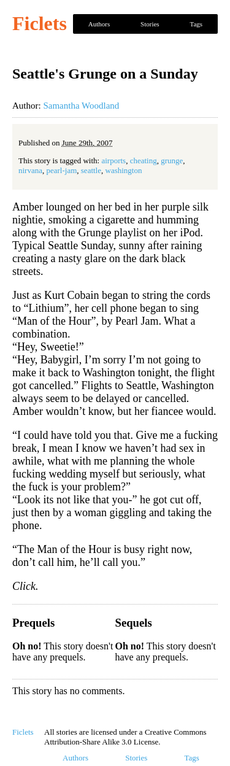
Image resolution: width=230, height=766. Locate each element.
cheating (143, 160)
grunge (172, 160)
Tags (196, 24)
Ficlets (39, 23)
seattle (91, 170)
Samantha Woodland (81, 105)
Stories (149, 24)
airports (113, 160)
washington (123, 170)
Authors (99, 24)
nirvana (30, 170)
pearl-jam (61, 170)
